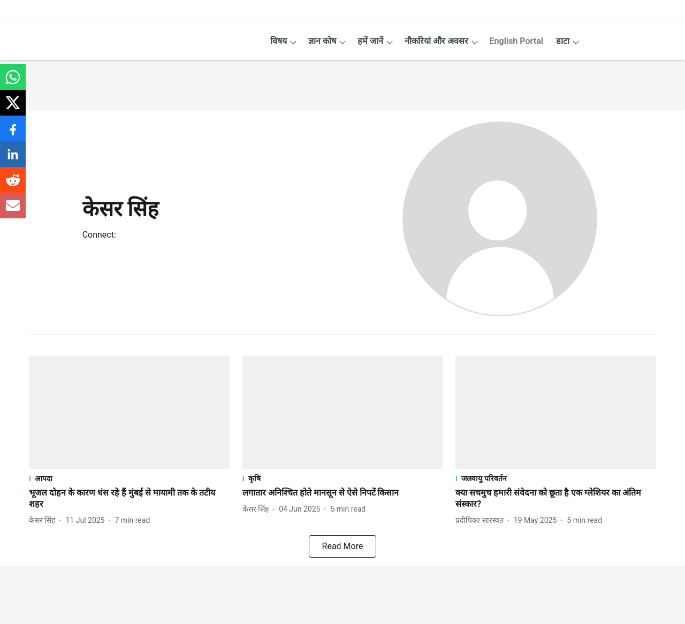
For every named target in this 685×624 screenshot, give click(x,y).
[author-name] (44, 520)
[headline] (129, 499)
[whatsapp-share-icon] (12, 83)
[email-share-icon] (12, 211)
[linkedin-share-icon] (12, 160)
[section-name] (129, 478)
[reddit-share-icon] (12, 185)
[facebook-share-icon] (12, 134)
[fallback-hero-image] (129, 412)
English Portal (516, 41)
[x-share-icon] (12, 108)
